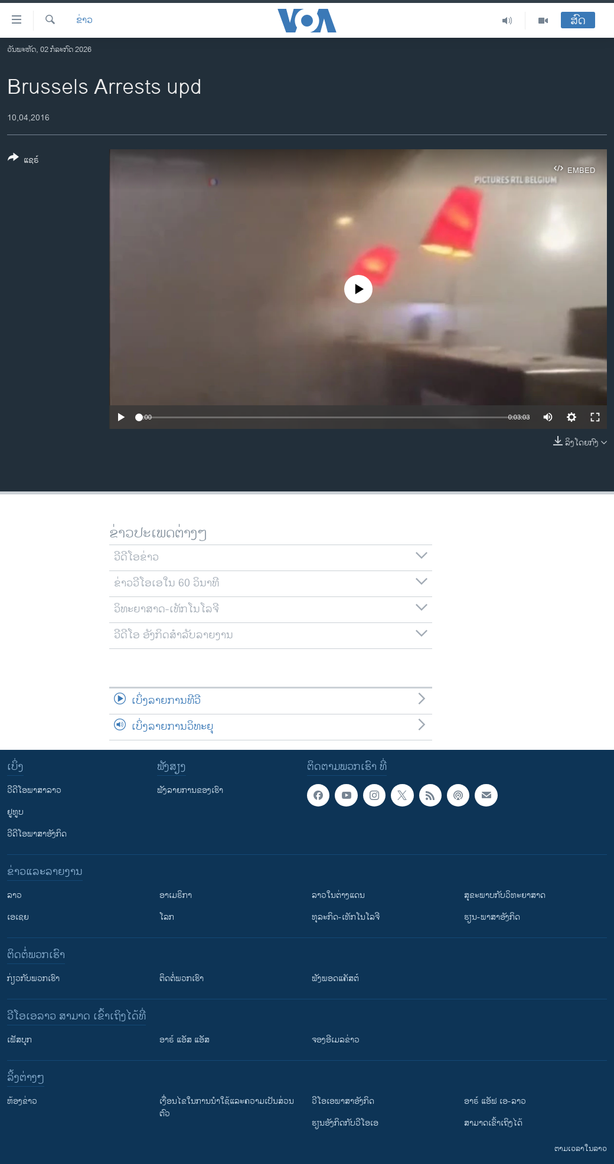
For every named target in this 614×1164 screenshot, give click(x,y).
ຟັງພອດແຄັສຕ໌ (335, 978)
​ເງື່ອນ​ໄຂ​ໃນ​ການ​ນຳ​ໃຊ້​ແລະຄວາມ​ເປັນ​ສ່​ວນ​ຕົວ (226, 1107)
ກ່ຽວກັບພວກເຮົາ (33, 978)
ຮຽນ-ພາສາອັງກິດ (492, 917)
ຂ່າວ (84, 21)
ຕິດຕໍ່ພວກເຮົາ (181, 978)
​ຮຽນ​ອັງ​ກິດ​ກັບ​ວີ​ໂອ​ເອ (345, 1123)
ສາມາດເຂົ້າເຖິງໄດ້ (493, 1123)
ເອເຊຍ (18, 917)
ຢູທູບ (15, 812)
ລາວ (14, 895)
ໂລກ (166, 917)
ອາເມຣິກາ (175, 895)
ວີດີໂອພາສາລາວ (34, 790)
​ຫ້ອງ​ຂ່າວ (22, 1101)
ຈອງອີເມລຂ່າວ (336, 1040)
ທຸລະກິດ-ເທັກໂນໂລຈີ (346, 917)
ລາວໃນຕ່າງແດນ (338, 895)
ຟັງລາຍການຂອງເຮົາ (190, 790)
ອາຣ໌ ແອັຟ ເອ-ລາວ (495, 1101)
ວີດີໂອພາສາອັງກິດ (37, 834)
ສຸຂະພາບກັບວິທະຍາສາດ (505, 895)
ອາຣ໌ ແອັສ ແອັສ (184, 1040)
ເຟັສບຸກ (19, 1040)
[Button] (23, 161)
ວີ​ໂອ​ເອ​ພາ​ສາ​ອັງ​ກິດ (343, 1101)
